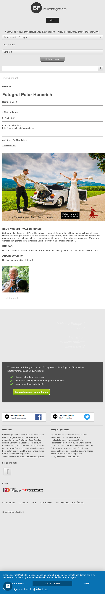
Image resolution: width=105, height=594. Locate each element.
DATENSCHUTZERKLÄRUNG (70, 503)
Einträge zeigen (52, 59)
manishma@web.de (11, 125)
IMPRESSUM (46, 503)
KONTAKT (23, 503)
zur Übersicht (10, 78)
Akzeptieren (53, 578)
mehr (18, 583)
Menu (52, 20)
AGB (34, 503)
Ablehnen (18, 578)
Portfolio (6, 87)
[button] (52, 37)
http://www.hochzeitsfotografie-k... (18, 128)
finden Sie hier (73, 456)
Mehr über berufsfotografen (32, 456)
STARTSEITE (8, 503)
